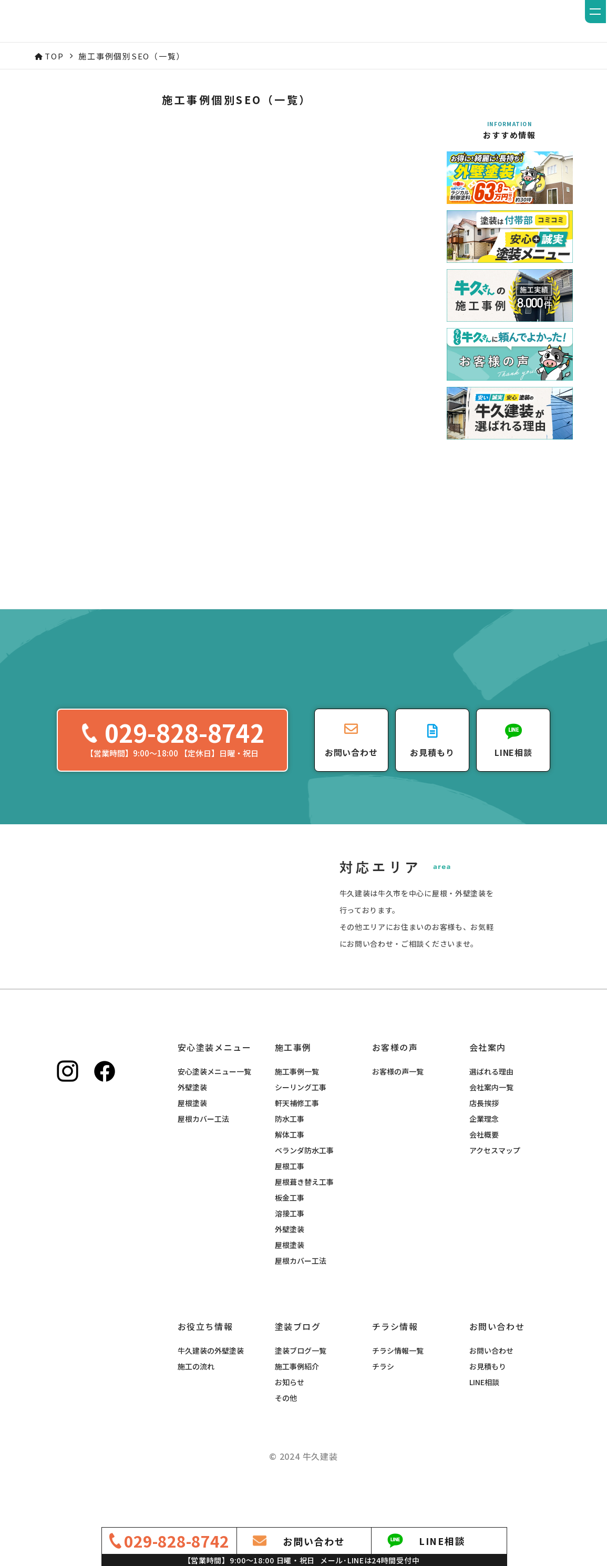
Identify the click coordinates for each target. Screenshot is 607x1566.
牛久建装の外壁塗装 (211, 1378)
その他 (286, 1425)
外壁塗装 (192, 1115)
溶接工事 (289, 1241)
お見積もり (487, 1394)
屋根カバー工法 (203, 1146)
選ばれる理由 (491, 1099)
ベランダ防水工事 (304, 1178)
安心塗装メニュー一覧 (214, 1099)
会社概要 (484, 1162)
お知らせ (289, 1410)
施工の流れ (196, 1394)
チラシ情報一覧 (398, 1378)
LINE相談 (484, 1410)
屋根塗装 (192, 1130)
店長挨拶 (484, 1130)
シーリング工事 (300, 1115)
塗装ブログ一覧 (300, 1378)
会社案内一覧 (491, 1115)
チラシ (383, 1394)
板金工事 (289, 1225)
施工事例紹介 (297, 1394)
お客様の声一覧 (398, 1099)
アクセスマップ (494, 1178)
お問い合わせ (491, 1378)
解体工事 (289, 1162)
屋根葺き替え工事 (304, 1209)
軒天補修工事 (297, 1130)
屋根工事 (289, 1194)
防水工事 (289, 1146)
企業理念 (484, 1146)
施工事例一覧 (297, 1099)
